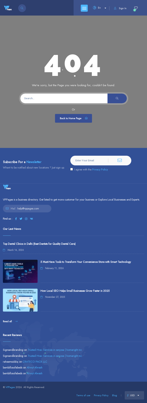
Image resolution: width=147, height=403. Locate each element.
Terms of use (83, 395)
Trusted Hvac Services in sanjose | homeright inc (55, 350)
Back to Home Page (74, 118)
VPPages (10, 387)
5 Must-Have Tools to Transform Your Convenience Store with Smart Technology (85, 262)
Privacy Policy (100, 169)
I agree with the (89, 169)
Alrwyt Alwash (34, 367)
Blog (114, 395)
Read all (10, 321)
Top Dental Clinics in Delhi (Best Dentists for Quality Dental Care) (39, 244)
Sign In (120, 8)
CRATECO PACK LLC (35, 362)
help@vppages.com (28, 208)
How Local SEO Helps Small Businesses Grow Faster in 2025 (75, 291)
